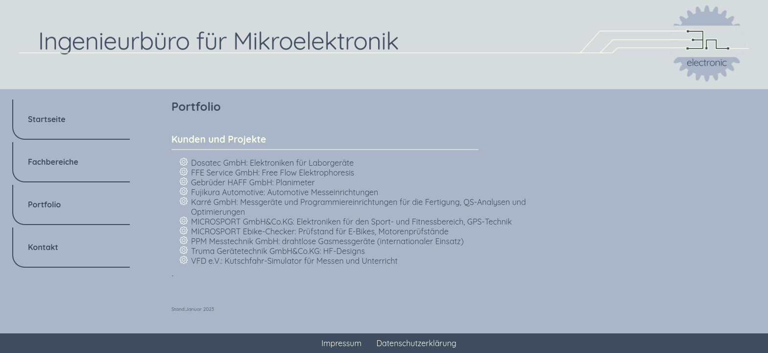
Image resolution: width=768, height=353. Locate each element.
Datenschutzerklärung (416, 343)
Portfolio (44, 204)
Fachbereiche (53, 162)
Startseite (47, 119)
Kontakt (43, 247)
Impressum (341, 343)
